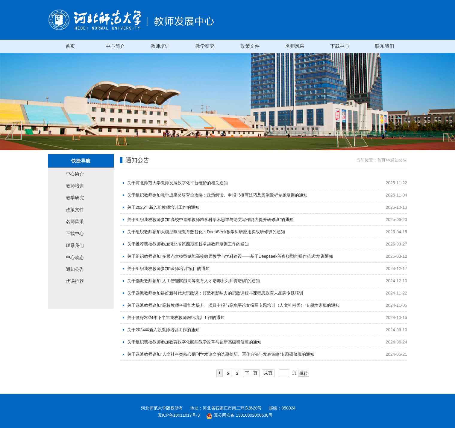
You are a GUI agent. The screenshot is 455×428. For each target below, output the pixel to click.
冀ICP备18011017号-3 (179, 415)
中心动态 (75, 257)
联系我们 (384, 46)
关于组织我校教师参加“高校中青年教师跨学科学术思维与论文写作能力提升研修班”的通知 (210, 219)
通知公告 (75, 269)
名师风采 (294, 46)
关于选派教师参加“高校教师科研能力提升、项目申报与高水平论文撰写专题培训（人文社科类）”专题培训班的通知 (233, 305)
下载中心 (339, 46)
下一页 (251, 373)
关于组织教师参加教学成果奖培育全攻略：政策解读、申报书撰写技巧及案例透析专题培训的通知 (217, 195)
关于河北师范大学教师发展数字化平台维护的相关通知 (177, 182)
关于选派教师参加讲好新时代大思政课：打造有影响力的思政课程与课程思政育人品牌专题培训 (215, 293)
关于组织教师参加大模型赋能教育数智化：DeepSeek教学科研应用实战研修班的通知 (206, 231)
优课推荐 (75, 281)
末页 (268, 373)
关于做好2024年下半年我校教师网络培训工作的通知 (176, 317)
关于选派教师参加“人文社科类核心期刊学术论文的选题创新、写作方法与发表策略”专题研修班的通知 (220, 354)
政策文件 (250, 46)
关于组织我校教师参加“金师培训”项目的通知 (168, 268)
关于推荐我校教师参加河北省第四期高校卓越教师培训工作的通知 (188, 244)
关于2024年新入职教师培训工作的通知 (163, 329)
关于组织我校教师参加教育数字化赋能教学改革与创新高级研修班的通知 (194, 342)
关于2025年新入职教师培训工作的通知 (163, 207)
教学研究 (205, 46)
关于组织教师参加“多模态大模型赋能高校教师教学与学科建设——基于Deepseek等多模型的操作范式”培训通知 (230, 256)
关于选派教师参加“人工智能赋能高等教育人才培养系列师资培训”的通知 (193, 280)
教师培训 (160, 46)
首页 (70, 46)
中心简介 (115, 46)
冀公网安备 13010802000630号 (238, 415)
